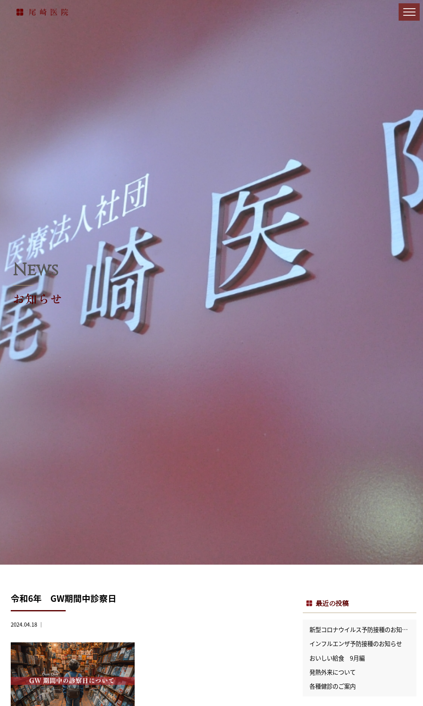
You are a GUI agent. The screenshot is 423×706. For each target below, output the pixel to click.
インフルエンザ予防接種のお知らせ (355, 643)
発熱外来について (332, 672)
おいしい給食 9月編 (337, 658)
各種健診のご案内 (332, 686)
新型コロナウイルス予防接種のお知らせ (361, 629)
